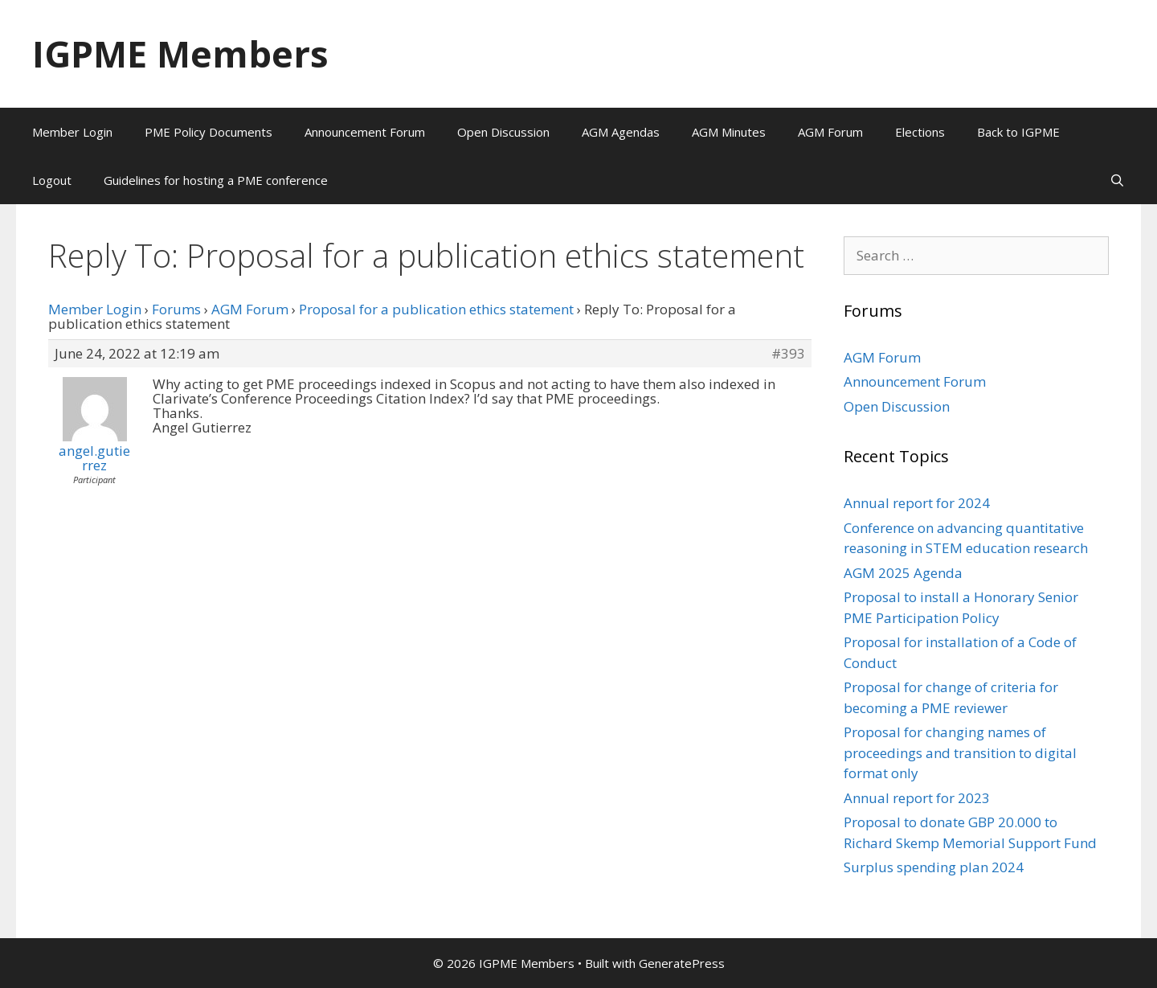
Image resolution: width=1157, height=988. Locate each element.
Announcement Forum (365, 132)
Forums (176, 309)
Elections (920, 132)
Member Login (72, 132)
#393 (788, 353)
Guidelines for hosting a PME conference (216, 180)
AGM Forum (830, 132)
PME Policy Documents (208, 132)
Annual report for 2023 (917, 798)
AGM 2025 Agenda (903, 573)
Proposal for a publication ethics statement (436, 309)
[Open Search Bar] (1117, 180)
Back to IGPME (1018, 132)
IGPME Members (180, 53)
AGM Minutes (729, 132)
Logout (52, 180)
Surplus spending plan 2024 (934, 867)
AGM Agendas (621, 132)
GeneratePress (682, 963)
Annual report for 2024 (917, 503)
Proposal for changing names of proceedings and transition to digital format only (960, 752)
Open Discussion (503, 132)
